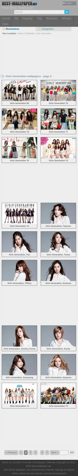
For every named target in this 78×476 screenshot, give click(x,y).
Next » (54, 452)
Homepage (39, 462)
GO (72, 452)
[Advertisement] (39, 57)
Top (39, 18)
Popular (27, 18)
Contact (17, 462)
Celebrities (30, 33)
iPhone (66, 18)
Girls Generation (43, 33)
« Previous (11, 452)
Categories (46, 29)
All (16, 18)
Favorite (27, 462)
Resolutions (10, 29)
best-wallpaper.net (41, 466)
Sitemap (51, 462)
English (67, 3)
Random (52, 18)
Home (6, 18)
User (5, 24)
